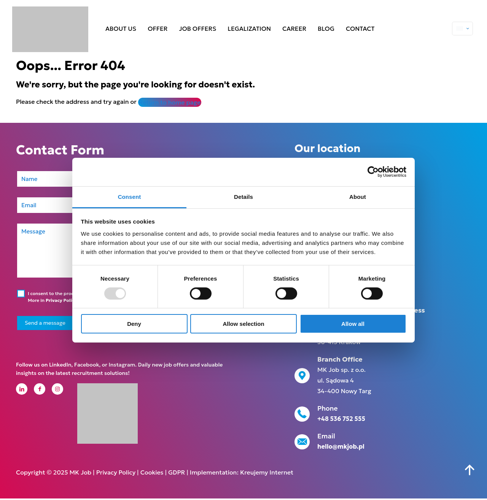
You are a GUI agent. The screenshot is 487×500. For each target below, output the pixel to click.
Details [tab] (243, 196)
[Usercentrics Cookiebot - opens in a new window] (373, 172)
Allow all (352, 324)
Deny (134, 324)
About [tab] (357, 196)
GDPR (176, 474)
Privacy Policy (61, 300)
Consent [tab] (129, 196)
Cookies (152, 474)
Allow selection (243, 324)
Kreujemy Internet (266, 474)
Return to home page (170, 102)
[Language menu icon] (462, 28)
